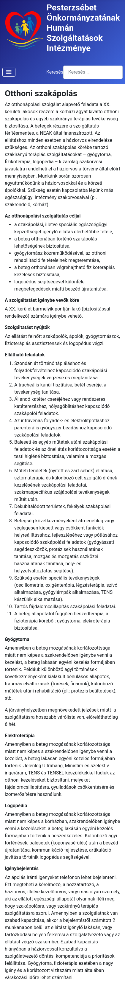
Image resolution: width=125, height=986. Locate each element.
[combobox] (93, 72)
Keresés (54, 72)
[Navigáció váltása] (8, 72)
